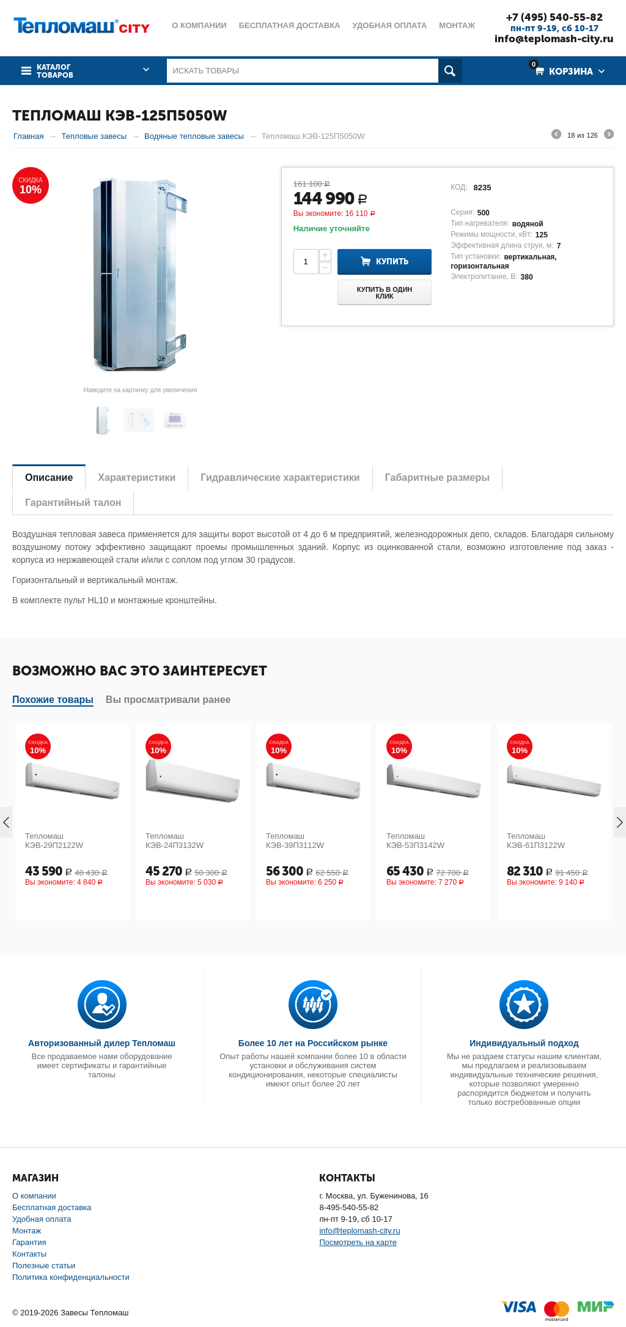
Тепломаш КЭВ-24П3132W (174, 840)
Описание (49, 477)
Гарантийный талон (73, 502)
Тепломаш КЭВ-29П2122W (54, 840)
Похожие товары (53, 699)
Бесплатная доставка (51, 1207)
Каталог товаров (55, 72)
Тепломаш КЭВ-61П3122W (536, 840)
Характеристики (136, 477)
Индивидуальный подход (524, 1043)
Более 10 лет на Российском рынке (313, 1043)
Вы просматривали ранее (168, 699)
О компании (34, 1195)
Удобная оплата (41, 1219)
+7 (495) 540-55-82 (554, 17)
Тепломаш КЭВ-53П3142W (415, 840)
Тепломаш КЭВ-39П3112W (295, 840)
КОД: (459, 187)
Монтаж (26, 1230)
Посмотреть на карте (357, 1242)
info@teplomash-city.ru (554, 38)
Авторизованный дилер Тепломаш (101, 1043)
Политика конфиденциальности (71, 1277)
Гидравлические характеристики (280, 477)
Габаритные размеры (437, 477)
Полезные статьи (43, 1265)
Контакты (29, 1253)
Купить (392, 261)
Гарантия (29, 1242)
